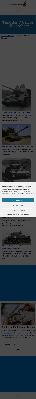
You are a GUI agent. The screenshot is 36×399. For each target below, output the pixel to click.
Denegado (18, 205)
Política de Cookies (12, 214)
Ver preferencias (18, 211)
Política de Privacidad (23, 214)
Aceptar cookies (18, 200)
